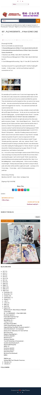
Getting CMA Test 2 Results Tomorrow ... (15, 360)
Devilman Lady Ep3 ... (9, 348)
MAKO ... (6, 355)
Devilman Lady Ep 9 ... (9, 315)
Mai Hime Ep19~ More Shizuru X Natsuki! (15, 310)
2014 (4, 276)
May (5, 304)
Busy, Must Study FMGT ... (11, 323)
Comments (34, 221)
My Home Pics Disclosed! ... (11, 353)
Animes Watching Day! (10, 344)
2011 (4, 280)
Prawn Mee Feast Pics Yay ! (11, 316)
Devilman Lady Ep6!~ (9, 336)
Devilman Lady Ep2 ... (9, 350)
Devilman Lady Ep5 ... (9, 339)
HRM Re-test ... (8, 358)
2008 (4, 285)
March (6, 308)
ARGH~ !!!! (6, 346)
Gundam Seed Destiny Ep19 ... (12, 343)
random (31, 40)
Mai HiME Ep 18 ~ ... (9, 320)
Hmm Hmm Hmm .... (9, 351)
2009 (4, 283)
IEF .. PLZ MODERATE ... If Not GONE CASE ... (15, 313)
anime (19, 40)
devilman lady (24, 40)
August (6, 299)
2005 (4, 290)
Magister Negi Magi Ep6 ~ (11, 334)
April (5, 306)
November (7, 294)
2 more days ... (8, 311)
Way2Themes (26, 390)
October (6, 296)
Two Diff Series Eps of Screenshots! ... (14, 341)
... (4, 357)
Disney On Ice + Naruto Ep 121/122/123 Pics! (16, 330)
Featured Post (7, 221)
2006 (4, 289)
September (7, 297)
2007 (4, 287)
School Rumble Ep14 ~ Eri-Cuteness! (14, 329)
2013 (4, 278)
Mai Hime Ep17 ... (8, 337)
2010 (4, 282)
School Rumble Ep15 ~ (10, 318)
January (6, 364)
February (6, 362)
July (5, 301)
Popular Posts (20, 221)
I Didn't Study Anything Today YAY (13, 325)
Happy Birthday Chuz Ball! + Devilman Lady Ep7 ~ (17, 327)
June (5, 303)
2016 (4, 273)
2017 (4, 271)
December (7, 292)
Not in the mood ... (9, 332)
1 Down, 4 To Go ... (9, 322)
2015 (4, 275)
